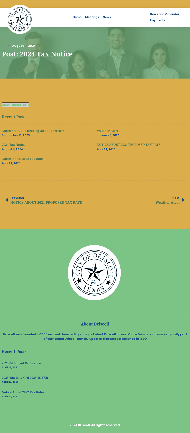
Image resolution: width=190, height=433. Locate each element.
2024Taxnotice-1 (15, 105)
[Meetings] (92, 17)
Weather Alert (107, 131)
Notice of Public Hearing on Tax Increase (33, 131)
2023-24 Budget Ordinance (21, 363)
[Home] (77, 17)
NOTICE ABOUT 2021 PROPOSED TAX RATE (128, 145)
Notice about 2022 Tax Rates (23, 159)
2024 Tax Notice (13, 145)
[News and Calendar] (164, 14)
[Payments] (157, 20)
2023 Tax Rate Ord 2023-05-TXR (25, 378)
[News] (107, 17)
